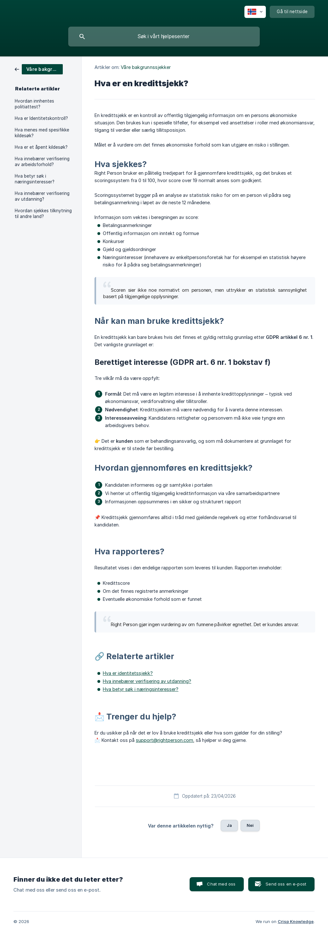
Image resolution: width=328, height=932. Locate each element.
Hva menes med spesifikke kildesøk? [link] (42, 132)
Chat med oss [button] (221, 883)
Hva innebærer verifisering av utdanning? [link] (42, 196)
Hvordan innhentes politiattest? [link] (34, 103)
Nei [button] (250, 825)
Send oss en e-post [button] (286, 883)
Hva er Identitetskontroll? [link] (41, 118)
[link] (39, 69)
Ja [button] (229, 825)
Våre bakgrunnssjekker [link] (146, 67)
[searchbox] (164, 36)
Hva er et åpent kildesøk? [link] (41, 147)
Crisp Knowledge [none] (296, 921)
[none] (255, 12)
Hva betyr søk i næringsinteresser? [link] (34, 178)
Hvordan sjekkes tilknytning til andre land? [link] (43, 213)
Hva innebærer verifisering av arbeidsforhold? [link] (42, 161)
